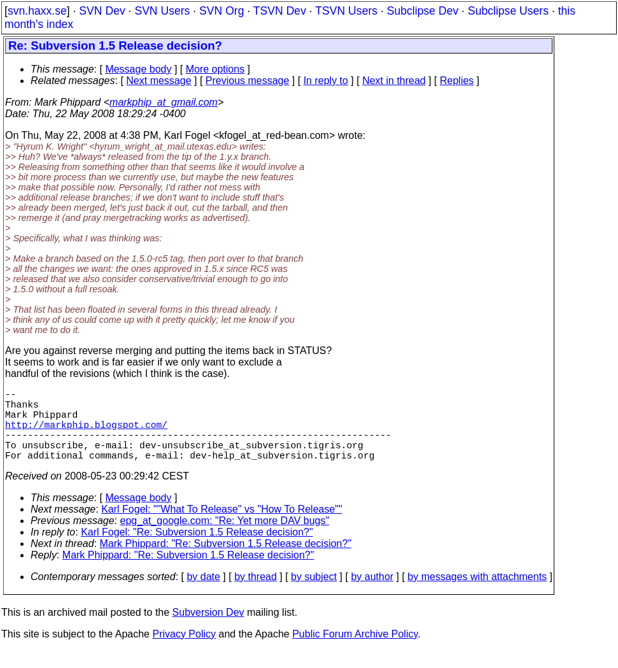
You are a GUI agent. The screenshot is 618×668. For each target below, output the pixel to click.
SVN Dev (102, 10)
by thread (255, 594)
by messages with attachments (477, 594)
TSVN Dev (279, 10)
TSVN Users (346, 10)
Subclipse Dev (422, 10)
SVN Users (162, 10)
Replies (457, 80)
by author (372, 594)
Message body (138, 69)
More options (215, 69)
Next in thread (394, 80)
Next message (158, 80)
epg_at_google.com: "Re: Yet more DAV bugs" (225, 538)
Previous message (248, 80)
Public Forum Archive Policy (355, 651)
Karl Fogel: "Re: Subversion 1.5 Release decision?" (197, 549)
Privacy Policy (184, 651)
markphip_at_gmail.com (163, 102)
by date (203, 594)
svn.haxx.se (37, 10)
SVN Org (221, 10)
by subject (314, 594)
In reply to (326, 80)
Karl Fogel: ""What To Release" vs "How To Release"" (221, 527)
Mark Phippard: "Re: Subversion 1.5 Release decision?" (226, 561)
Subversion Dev (208, 630)
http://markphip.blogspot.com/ (86, 434)
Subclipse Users (508, 10)
